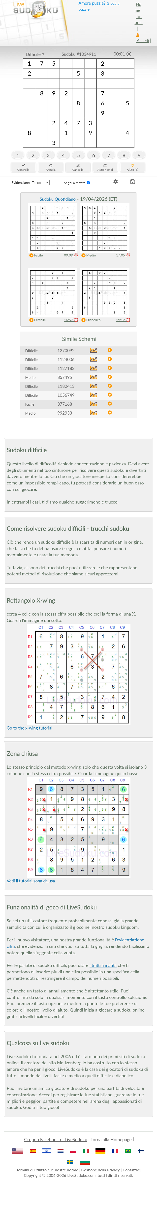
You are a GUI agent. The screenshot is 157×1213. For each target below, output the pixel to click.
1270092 (66, 350)
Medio (87, 255)
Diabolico (90, 320)
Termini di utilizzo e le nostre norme (47, 1169)
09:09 (71, 255)
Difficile (33, 54)
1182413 (66, 386)
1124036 (66, 359)
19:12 (123, 320)
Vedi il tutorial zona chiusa (31, 880)
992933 (65, 413)
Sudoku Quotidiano (58, 199)
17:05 (123, 255)
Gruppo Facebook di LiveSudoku (55, 1139)
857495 (65, 377)
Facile (35, 255)
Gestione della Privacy (100, 1169)
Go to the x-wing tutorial (29, 728)
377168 (65, 404)
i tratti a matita (103, 965)
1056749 (66, 395)
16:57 (71, 320)
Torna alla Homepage (111, 1139)
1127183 (66, 368)
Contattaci (132, 1169)
